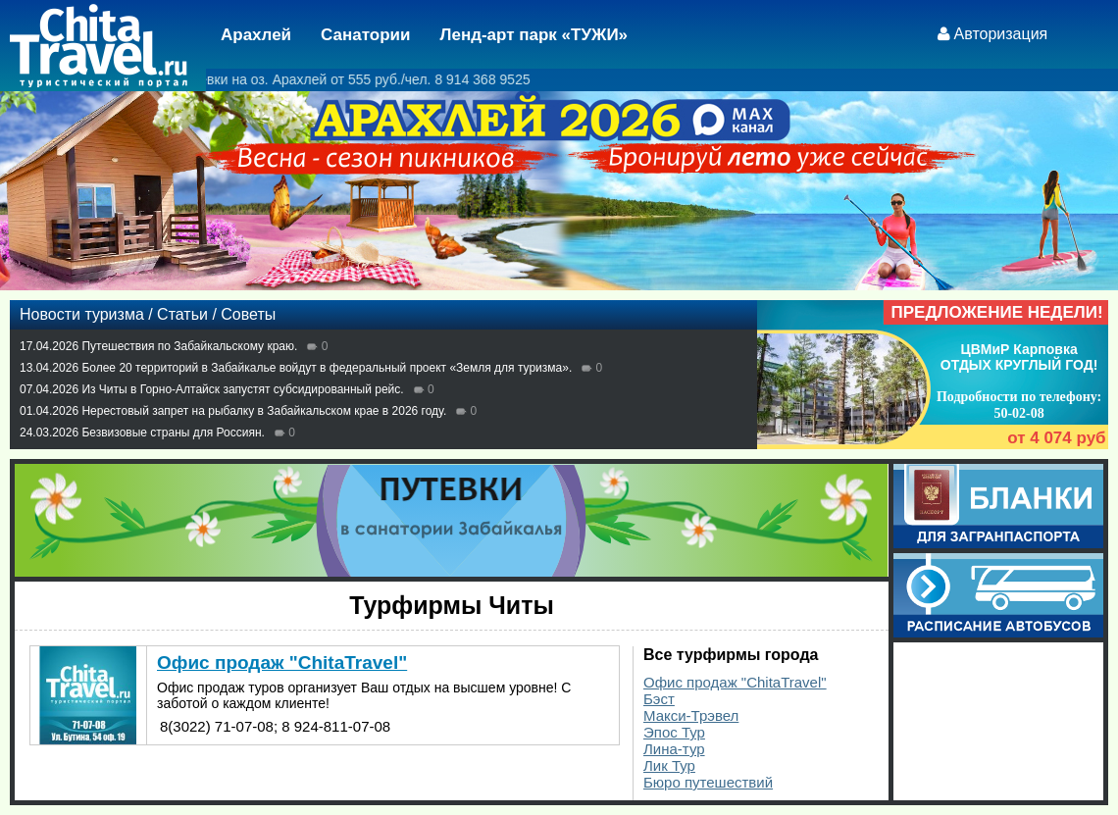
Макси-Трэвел (690, 715)
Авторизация (1001, 33)
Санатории (365, 34)
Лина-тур (674, 748)
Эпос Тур (674, 732)
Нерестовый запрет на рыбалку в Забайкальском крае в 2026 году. (263, 411)
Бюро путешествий (708, 782)
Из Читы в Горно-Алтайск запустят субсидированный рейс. (242, 389)
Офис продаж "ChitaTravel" (735, 682)
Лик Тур (669, 765)
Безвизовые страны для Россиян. (173, 432)
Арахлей (256, 34)
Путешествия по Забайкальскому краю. (189, 346)
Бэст (659, 698)
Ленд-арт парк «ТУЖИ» (534, 34)
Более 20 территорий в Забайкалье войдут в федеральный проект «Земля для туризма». (326, 368)
